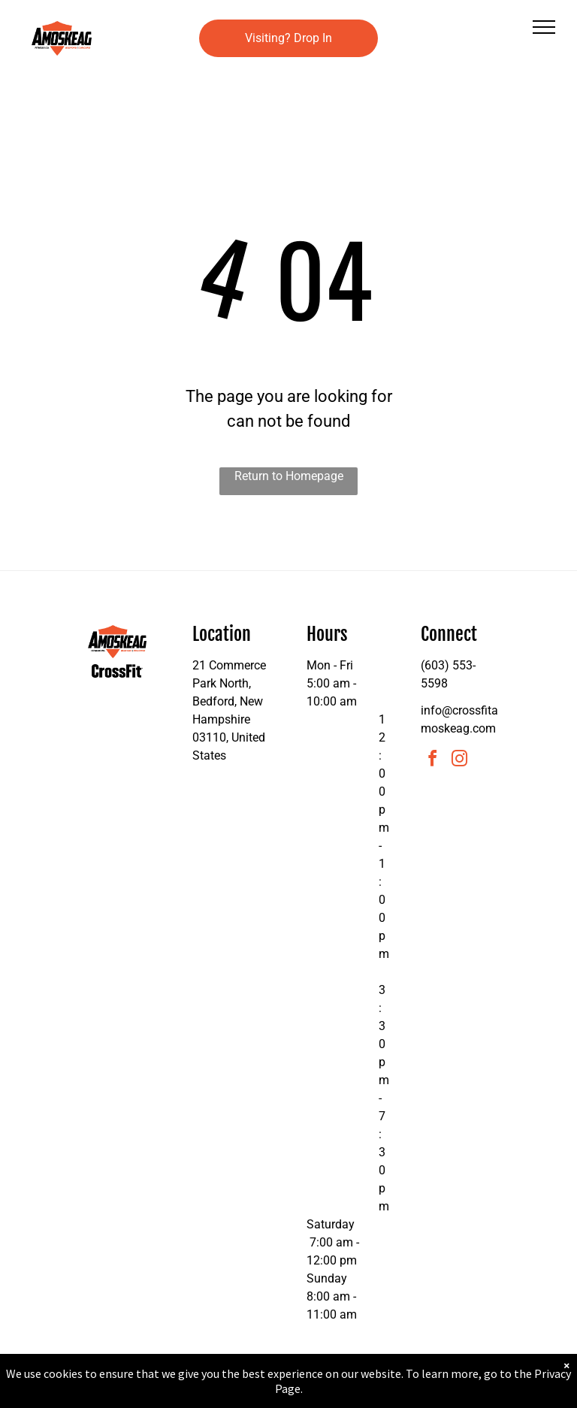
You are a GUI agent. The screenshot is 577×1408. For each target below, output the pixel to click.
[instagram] (460, 761)
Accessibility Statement (319, 1393)
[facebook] (433, 761)
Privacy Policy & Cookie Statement (194, 1393)
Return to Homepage (288, 476)
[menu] (543, 27)
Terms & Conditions (412, 1393)
